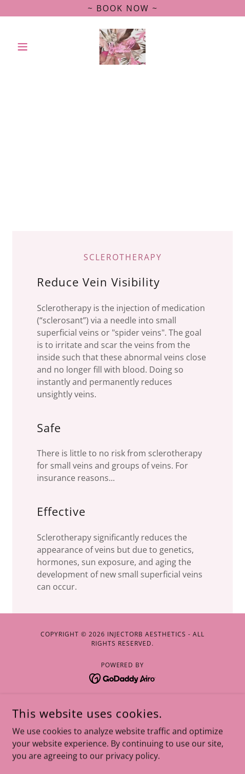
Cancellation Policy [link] (123, 719)
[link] (122, 47)
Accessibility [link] (122, 703)
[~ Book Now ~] (122, 8)
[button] (29, 46)
